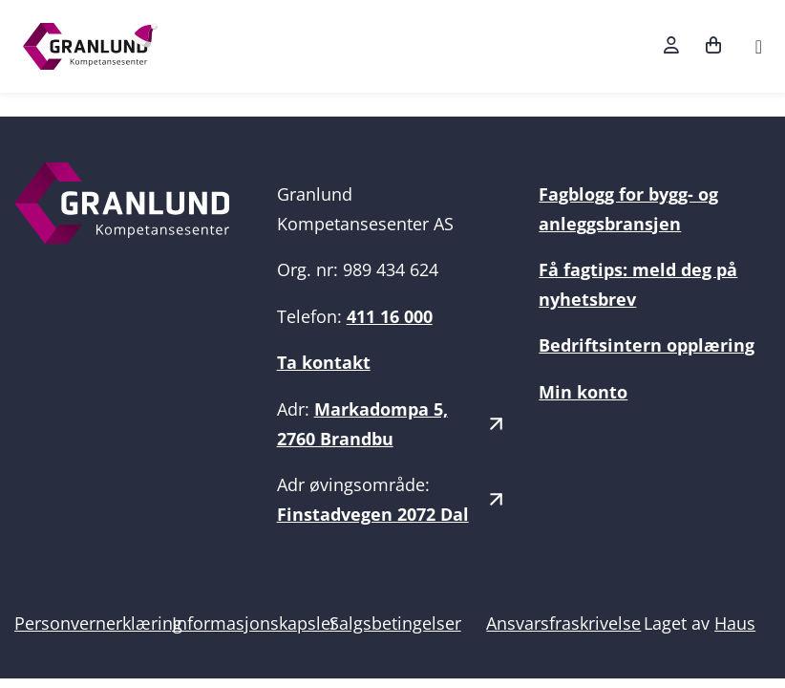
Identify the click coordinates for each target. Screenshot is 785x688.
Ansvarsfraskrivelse (563, 623)
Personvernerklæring (98, 623)
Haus (734, 623)
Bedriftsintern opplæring (646, 344)
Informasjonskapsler (254, 623)
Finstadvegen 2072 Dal (373, 514)
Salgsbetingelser (395, 623)
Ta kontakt (324, 362)
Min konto (583, 391)
